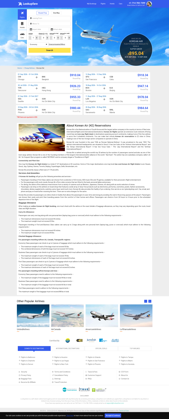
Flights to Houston (60, 357)
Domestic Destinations (34, 348)
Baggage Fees (26, 379)
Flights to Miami (127, 361)
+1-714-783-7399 (139, 4)
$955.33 (75, 97)
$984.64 (143, 108)
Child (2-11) (43, 34)
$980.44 (75, 108)
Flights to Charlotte (28, 361)
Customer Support (94, 375)
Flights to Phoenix (94, 364)
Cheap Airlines (29, 68)
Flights (103, 4)
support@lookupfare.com (115, 403)
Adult (31, 34)
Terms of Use (124, 411)
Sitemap (57, 379)
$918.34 (143, 75)
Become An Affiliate (28, 382)
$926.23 (75, 86)
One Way (56, 13)
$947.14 (143, 86)
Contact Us (125, 379)
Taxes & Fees (92, 372)
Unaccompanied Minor (57, 44)
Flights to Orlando (94, 357)
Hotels (112, 4)
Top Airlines (135, 348)
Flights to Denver (27, 364)
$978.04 (143, 97)
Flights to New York (61, 364)
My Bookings (91, 4)
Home (19, 68)
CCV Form (124, 372)
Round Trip (42, 13)
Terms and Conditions (62, 372)
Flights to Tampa (127, 357)
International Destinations (67, 348)
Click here (69, 415)
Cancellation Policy (61, 375)
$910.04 (75, 75)
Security (24, 372)
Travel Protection (60, 382)
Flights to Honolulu (127, 364)
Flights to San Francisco (96, 361)
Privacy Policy (26, 375)
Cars (120, 4)
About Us (124, 375)
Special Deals (101, 348)
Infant (54, 34)
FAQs (90, 379)
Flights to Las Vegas (61, 361)
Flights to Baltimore (28, 357)
